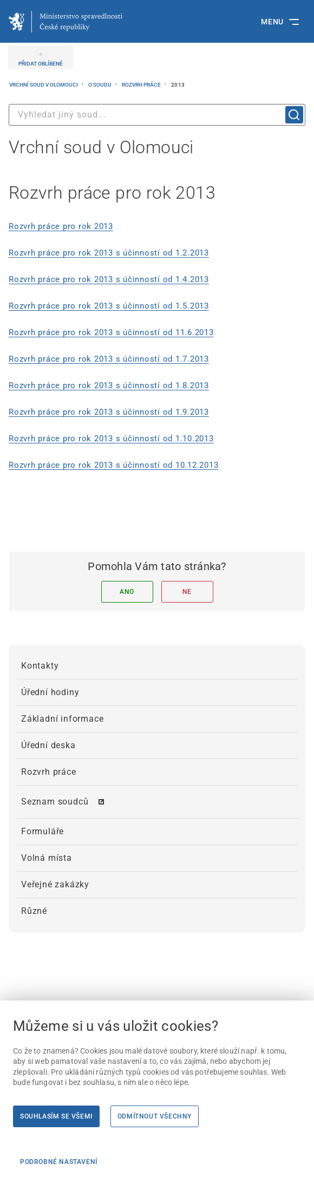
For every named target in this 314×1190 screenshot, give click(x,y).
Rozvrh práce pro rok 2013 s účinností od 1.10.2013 (111, 438)
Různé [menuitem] (34, 911)
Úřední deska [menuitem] (48, 745)
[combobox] (157, 115)
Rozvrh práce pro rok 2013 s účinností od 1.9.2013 (109, 412)
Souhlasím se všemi (56, 1116)
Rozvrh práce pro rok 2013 (61, 226)
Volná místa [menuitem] (46, 858)
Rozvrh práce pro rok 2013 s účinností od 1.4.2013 (109, 279)
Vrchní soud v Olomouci (44, 85)
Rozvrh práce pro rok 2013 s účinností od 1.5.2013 (109, 306)
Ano (127, 592)
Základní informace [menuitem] (62, 719)
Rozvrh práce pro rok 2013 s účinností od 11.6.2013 (111, 332)
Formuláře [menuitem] (42, 831)
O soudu (100, 85)
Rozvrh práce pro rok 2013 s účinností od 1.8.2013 (109, 385)
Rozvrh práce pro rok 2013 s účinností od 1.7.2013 (109, 359)
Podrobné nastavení (58, 1162)
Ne (187, 592)
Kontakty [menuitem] (39, 666)
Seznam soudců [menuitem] (54, 801)
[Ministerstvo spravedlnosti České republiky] (65, 21)
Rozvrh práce (142, 85)
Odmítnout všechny (154, 1116)
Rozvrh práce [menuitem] (48, 772)
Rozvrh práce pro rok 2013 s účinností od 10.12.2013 (113, 465)
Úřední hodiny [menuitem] (50, 692)
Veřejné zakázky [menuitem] (55, 884)
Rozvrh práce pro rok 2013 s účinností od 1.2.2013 (109, 253)
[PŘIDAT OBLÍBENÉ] (40, 57)
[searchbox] (157, 115)
